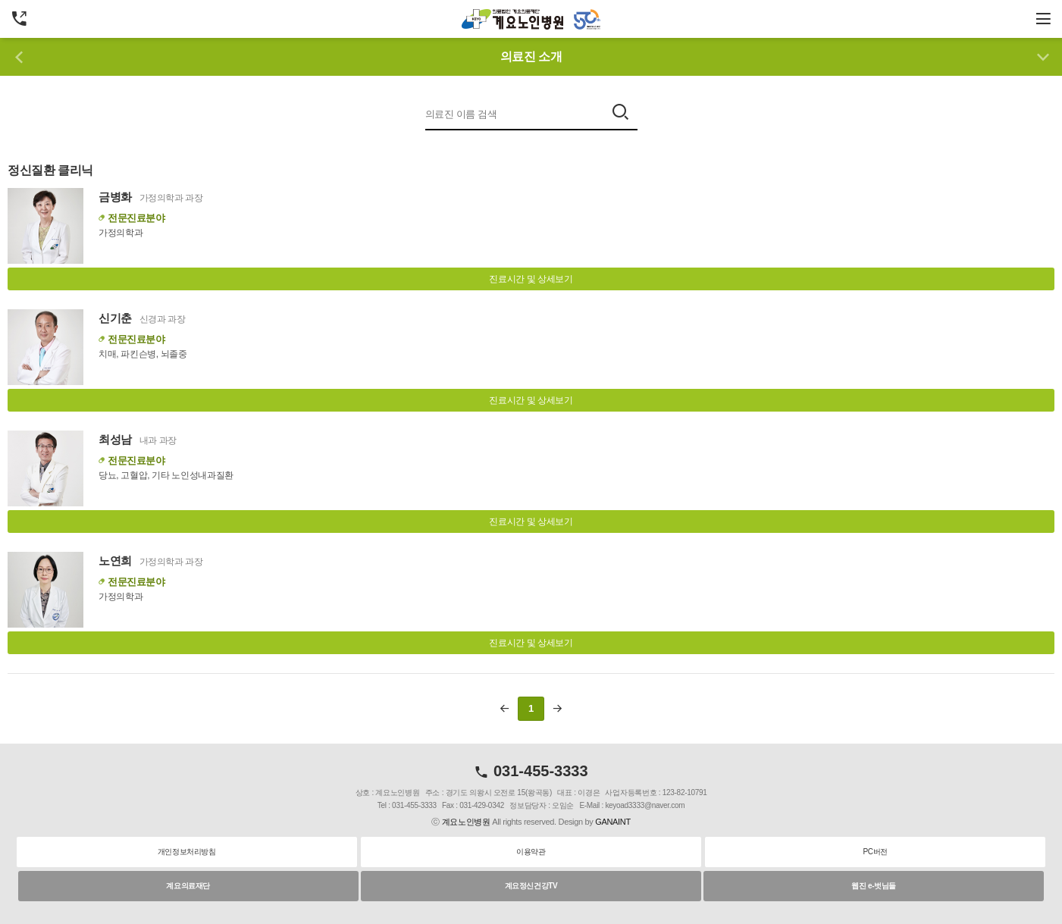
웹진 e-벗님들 (873, 886)
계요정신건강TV (531, 886)
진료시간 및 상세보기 (530, 279)
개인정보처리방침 (187, 851)
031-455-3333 (530, 771)
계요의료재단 (188, 886)
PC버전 (875, 851)
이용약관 (530, 851)
